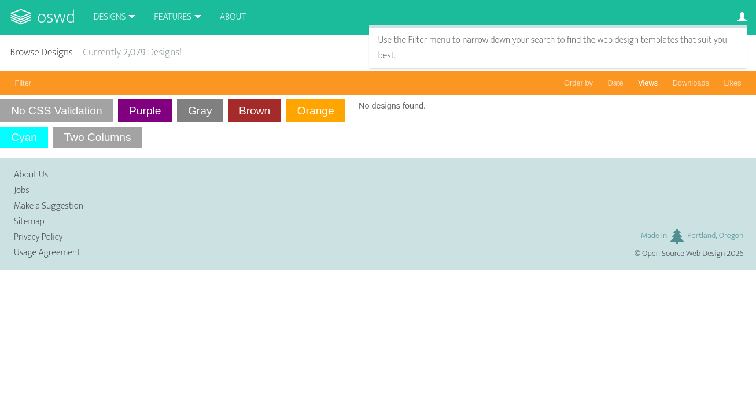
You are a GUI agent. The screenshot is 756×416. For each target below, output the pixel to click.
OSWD (56, 17)
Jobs (21, 190)
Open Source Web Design (683, 254)
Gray (200, 111)
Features (172, 17)
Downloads (691, 83)
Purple (145, 111)
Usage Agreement (47, 253)
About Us (31, 175)
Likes (733, 83)
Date (616, 83)
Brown (254, 111)
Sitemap (29, 221)
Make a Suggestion (48, 206)
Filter (23, 83)
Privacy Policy (38, 237)
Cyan (24, 137)
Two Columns (97, 137)
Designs (110, 17)
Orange (315, 111)
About (233, 17)
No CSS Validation (56, 111)
